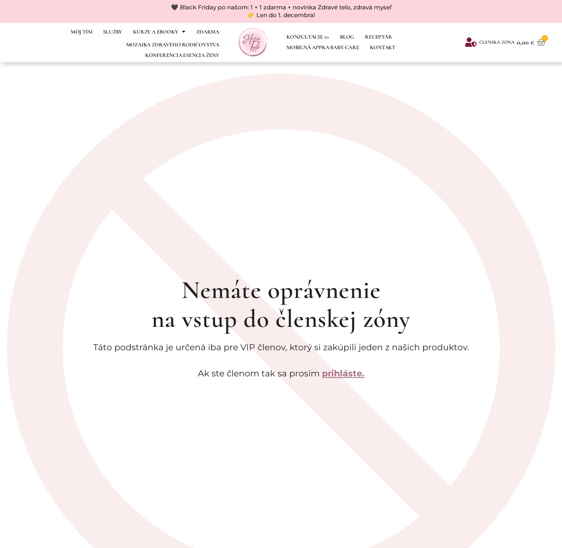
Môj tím (81, 31)
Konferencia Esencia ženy (182, 55)
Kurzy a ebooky (159, 31)
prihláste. (343, 373)
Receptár (378, 37)
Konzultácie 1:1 (307, 37)
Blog (347, 37)
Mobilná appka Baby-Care (322, 47)
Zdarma (207, 31)
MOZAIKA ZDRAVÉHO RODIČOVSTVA (172, 44)
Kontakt (382, 47)
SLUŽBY (112, 31)
